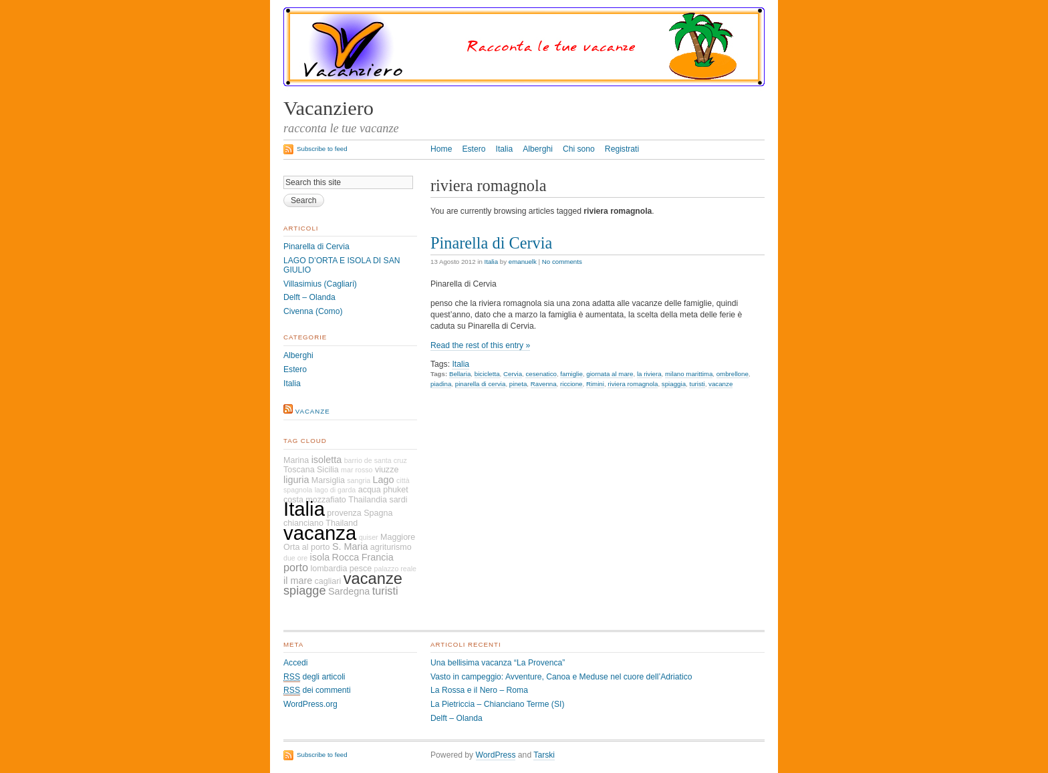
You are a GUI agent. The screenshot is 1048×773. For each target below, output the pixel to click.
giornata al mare (609, 373)
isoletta (326, 459)
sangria (358, 480)
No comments (562, 261)
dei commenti (317, 690)
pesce (361, 568)
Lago (383, 479)
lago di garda (335, 490)
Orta (291, 547)
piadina (440, 384)
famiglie (571, 373)
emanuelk (523, 261)
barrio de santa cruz (375, 460)
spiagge (304, 590)
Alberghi (538, 149)
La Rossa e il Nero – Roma (479, 690)
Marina (296, 460)
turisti (696, 384)
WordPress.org (310, 704)
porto (295, 567)
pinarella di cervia (480, 384)
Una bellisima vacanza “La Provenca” (497, 662)
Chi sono (579, 149)
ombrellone (732, 373)
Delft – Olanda (309, 297)
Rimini (595, 384)
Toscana (299, 469)
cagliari (328, 581)
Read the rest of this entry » (480, 345)
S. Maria (350, 546)
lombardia (328, 568)
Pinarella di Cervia (491, 243)
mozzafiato (325, 499)
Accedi (295, 662)
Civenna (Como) (313, 311)
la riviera (649, 373)
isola (320, 557)
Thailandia (367, 499)
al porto (316, 547)
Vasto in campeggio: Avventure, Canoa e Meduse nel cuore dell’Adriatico (561, 676)
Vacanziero (328, 108)
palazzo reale (395, 569)
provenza (344, 513)
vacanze (720, 384)
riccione (571, 384)
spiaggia (674, 384)
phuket (395, 489)
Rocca (346, 557)
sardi (398, 499)
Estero (473, 149)
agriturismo (391, 547)
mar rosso (356, 470)
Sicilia (328, 469)
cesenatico (540, 373)
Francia (378, 557)
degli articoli (314, 677)
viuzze (386, 469)
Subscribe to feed (322, 148)
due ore (295, 558)
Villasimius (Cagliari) (320, 284)
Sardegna (349, 591)
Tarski (544, 755)
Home (441, 149)
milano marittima (688, 373)
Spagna (378, 513)
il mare (297, 580)
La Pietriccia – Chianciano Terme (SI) (497, 704)
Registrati (622, 149)
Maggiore (397, 537)
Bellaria (460, 373)
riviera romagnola (633, 384)
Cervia (512, 373)
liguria (296, 479)
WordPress (496, 755)
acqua (369, 489)
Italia (504, 149)
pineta (518, 384)
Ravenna (544, 384)
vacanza (319, 533)
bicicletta (487, 373)
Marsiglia (328, 480)
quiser (368, 537)
